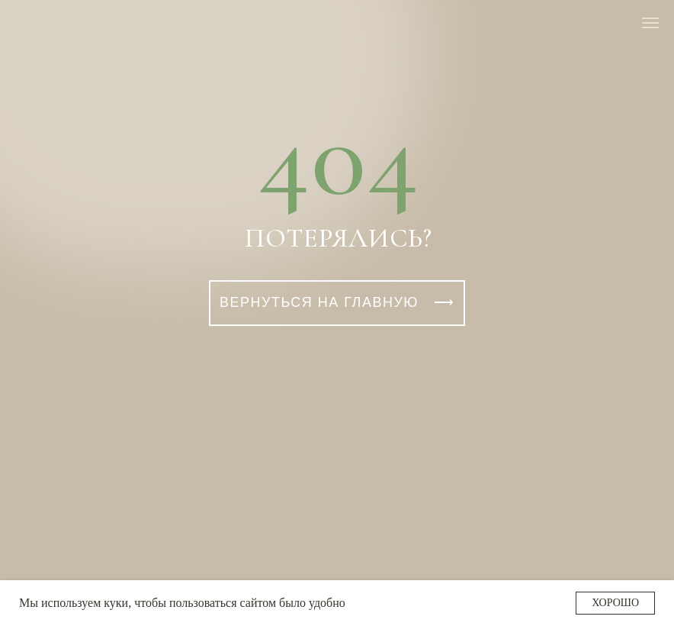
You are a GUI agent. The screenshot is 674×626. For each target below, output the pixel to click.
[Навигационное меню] (650, 23)
